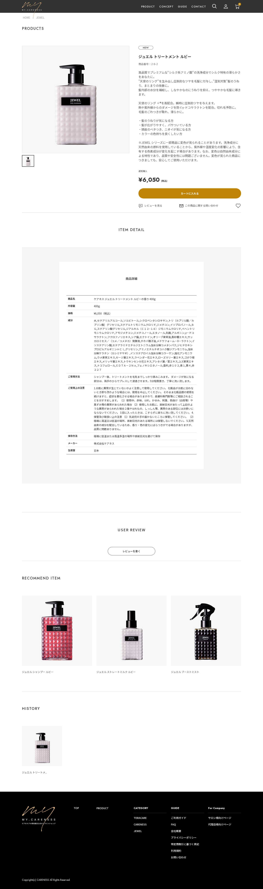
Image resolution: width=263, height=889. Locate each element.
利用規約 (176, 850)
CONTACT (198, 6)
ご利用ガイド (178, 818)
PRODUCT (148, 6)
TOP (76, 808)
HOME (26, 17)
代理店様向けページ (219, 824)
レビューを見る (150, 206)
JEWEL (40, 17)
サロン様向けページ (219, 818)
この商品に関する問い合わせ (198, 206)
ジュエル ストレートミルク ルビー (116, 672)
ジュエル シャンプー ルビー (38, 672)
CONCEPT (166, 6)
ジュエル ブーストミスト (185, 672)
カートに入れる (190, 193)
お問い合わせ (178, 857)
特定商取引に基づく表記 (185, 844)
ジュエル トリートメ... (34, 772)
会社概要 (176, 831)
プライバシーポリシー (184, 837)
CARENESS (140, 824)
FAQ (173, 824)
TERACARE (140, 818)
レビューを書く (131, 551)
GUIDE (182, 6)
